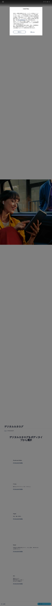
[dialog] (26, 303)
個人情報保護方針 (21, 19)
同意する (19, 32)
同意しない (32, 32)
